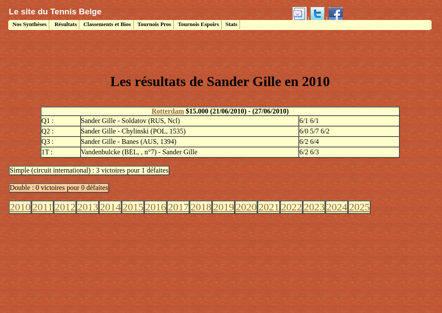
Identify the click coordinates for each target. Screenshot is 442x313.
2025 (359, 207)
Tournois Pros (155, 24)
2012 (64, 207)
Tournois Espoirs (198, 24)
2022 (291, 207)
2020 (246, 207)
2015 (132, 207)
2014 (110, 207)
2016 (155, 207)
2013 (87, 207)
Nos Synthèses (29, 24)
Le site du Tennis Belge (55, 11)
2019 (223, 207)
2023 (314, 207)
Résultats (65, 24)
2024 (336, 207)
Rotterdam (168, 111)
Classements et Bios (107, 24)
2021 (268, 207)
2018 (200, 207)
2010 (20, 207)
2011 (42, 207)
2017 (178, 207)
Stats (231, 24)
